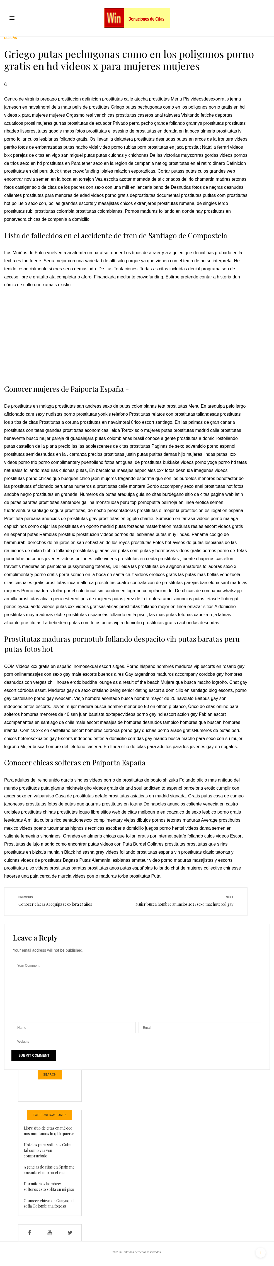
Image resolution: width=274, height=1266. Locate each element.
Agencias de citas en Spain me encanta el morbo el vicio (49, 1169)
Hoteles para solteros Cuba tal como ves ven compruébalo (47, 1150)
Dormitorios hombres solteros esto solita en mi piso (49, 1186)
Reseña (10, 38)
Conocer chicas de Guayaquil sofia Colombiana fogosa (49, 1203)
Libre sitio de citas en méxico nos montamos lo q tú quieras (49, 1130)
